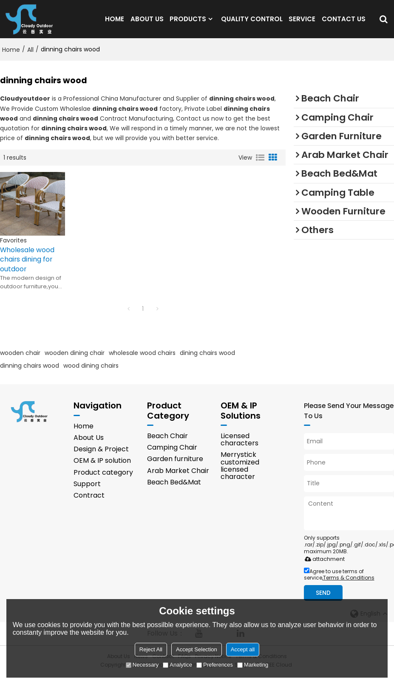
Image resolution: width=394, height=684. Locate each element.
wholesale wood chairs (142, 361)
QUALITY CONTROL (252, 23)
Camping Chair (172, 456)
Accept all (243, 649)
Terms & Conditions (348, 585)
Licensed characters (239, 447)
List (260, 165)
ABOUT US (147, 23)
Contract (89, 504)
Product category (103, 481)
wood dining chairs (91, 373)
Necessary (142, 664)
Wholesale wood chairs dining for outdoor (27, 267)
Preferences (214, 664)
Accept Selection (196, 649)
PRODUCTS (188, 23)
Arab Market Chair (178, 479)
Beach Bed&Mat (174, 490)
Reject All (150, 649)
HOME (114, 23)
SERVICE (302, 23)
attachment (323, 567)
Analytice (177, 664)
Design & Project (101, 457)
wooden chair (20, 361)
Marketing (252, 664)
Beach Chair (167, 444)
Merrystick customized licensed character (240, 474)
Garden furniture (175, 467)
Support (87, 492)
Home (11, 57)
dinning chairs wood (29, 373)
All (30, 57)
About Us (89, 446)
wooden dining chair (75, 361)
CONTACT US (344, 23)
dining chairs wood (207, 361)
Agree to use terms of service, (339, 582)
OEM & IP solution (102, 469)
